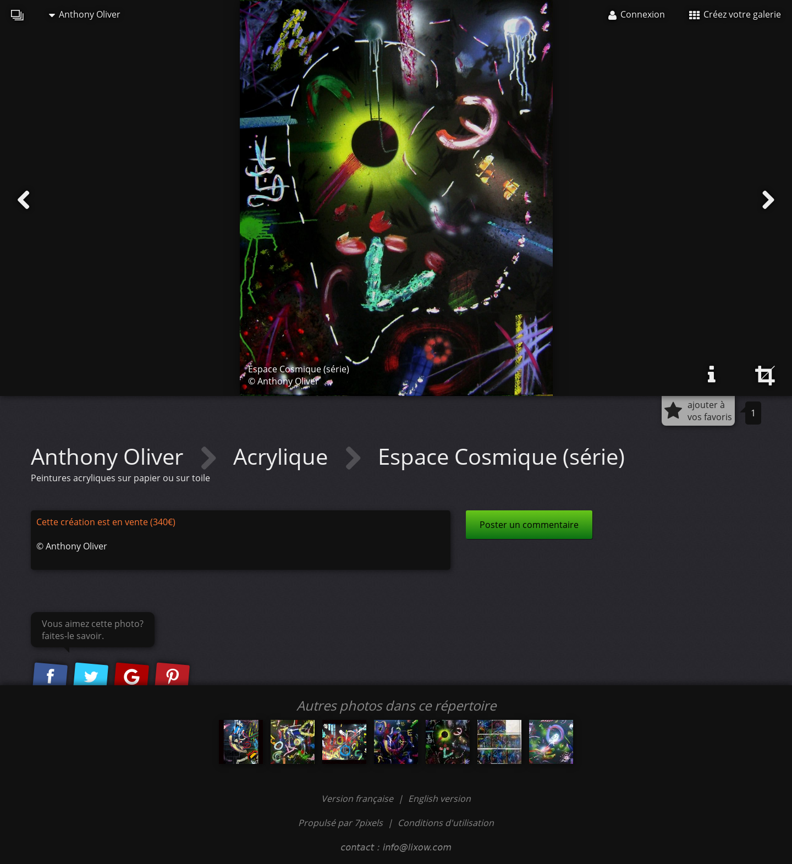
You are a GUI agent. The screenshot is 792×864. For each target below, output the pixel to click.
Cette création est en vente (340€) (105, 522)
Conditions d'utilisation (446, 823)
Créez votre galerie (735, 14)
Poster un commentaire (529, 525)
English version (439, 799)
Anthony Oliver (84, 14)
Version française (358, 799)
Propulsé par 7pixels (340, 823)
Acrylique (283, 456)
